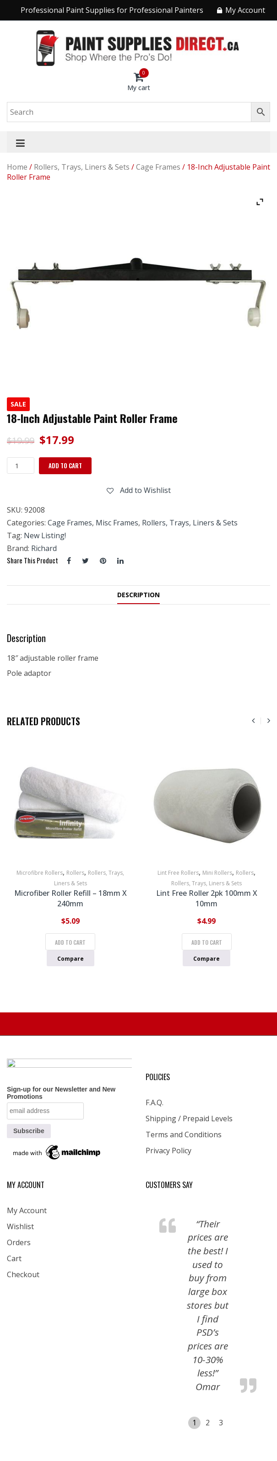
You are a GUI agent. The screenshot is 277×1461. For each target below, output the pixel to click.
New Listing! (45, 535)
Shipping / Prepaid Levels (189, 1118)
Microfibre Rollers (39, 873)
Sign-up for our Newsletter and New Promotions (61, 1093)
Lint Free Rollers (178, 873)
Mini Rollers (217, 873)
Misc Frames (117, 523)
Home (17, 167)
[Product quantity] (20, 465)
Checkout (23, 1274)
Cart (14, 1258)
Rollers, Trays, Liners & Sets (82, 167)
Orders (19, 1242)
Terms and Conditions (184, 1134)
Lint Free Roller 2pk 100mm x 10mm (206, 898)
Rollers (75, 873)
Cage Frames (158, 167)
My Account (27, 1210)
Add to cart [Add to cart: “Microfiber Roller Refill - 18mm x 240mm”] (70, 942)
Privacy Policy (168, 1150)
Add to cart (65, 465)
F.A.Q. (154, 1102)
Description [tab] (138, 594)
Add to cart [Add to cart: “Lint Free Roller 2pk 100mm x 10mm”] (206, 942)
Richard (44, 548)
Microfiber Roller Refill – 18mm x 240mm (70, 898)
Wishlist (20, 1226)
